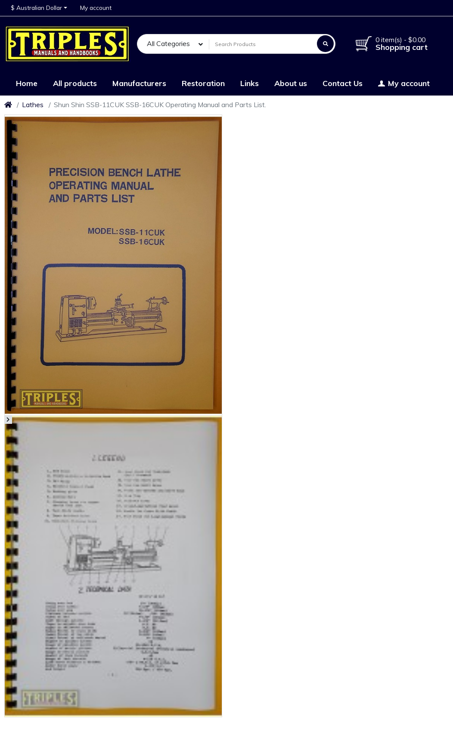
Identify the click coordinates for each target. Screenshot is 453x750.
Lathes (32, 104)
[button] (39, 7)
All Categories (168, 43)
